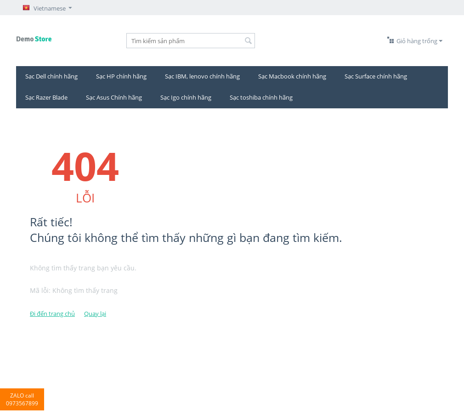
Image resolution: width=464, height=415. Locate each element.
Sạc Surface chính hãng (376, 76)
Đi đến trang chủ (52, 313)
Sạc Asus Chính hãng (114, 97)
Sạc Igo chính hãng (185, 97)
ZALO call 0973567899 (22, 399)
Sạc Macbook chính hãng (292, 76)
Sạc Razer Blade (46, 97)
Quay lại (95, 313)
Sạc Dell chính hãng (51, 76)
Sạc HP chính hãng (121, 76)
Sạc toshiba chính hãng (261, 97)
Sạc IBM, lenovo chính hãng (202, 76)
